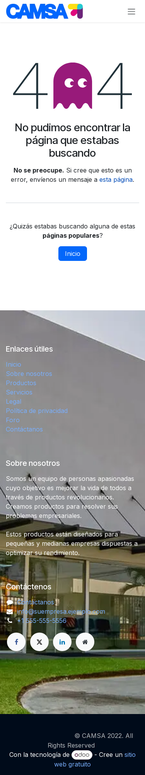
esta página (116, 179)
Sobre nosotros (29, 373)
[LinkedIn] (62, 642)
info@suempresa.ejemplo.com (61, 611)
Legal (13, 401)
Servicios (19, 392)
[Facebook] (16, 642)
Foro (13, 420)
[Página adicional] (85, 642)
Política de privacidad (37, 411)
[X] (39, 642)
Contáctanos (24, 429)
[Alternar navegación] (131, 11)
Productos (21, 383)
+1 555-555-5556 (42, 620)
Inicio (72, 253)
